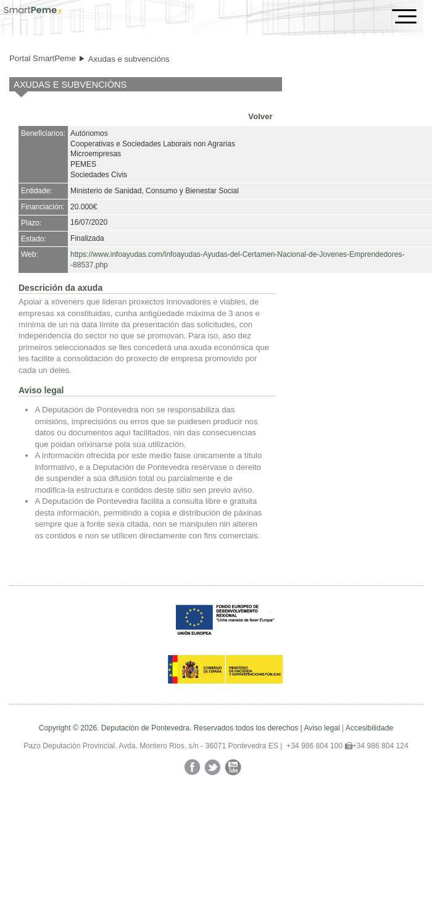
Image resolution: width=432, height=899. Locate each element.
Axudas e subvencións (129, 59)
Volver (260, 116)
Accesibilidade (369, 728)
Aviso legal (321, 728)
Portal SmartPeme (42, 58)
